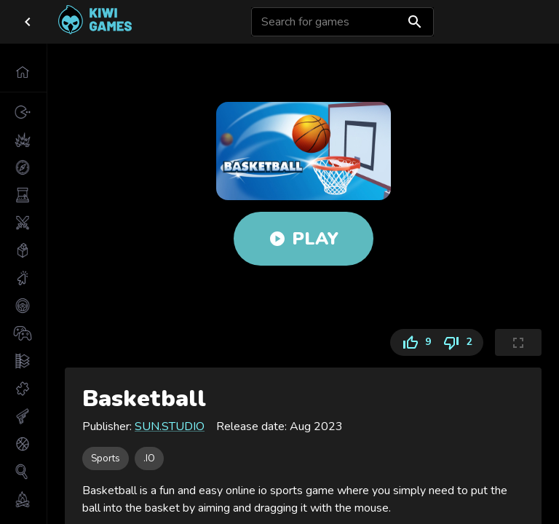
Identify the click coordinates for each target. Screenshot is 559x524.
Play (303, 239)
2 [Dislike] (460, 342)
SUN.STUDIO (170, 426)
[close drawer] (27, 21)
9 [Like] (413, 342)
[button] (23, 72)
